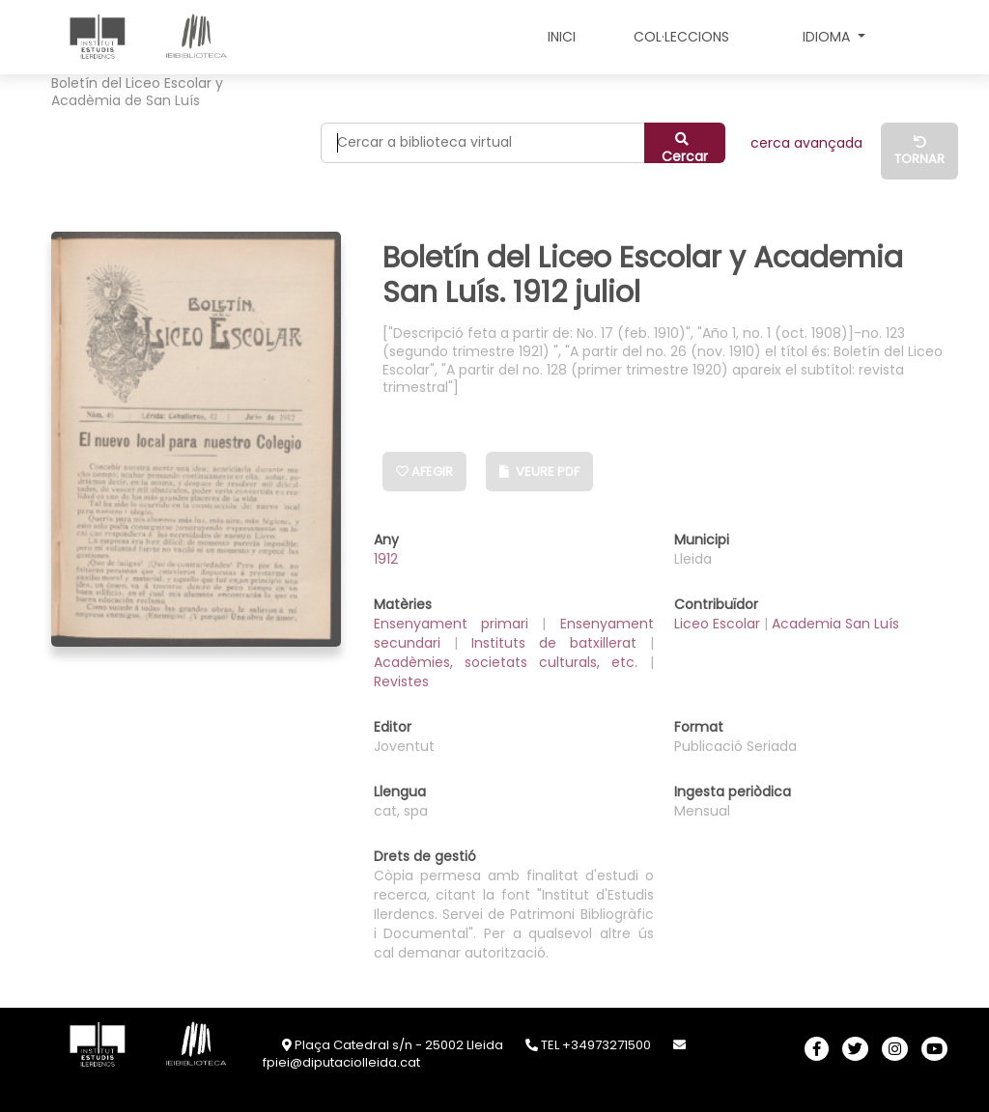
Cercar (685, 147)
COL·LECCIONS (681, 36)
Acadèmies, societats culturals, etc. (512, 662)
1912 (386, 559)
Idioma (828, 36)
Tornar (919, 152)
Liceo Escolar (719, 623)
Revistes (401, 681)
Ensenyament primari (458, 623)
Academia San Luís (835, 623)
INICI (562, 36)
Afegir (424, 471)
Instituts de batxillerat (560, 643)
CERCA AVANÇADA (806, 143)
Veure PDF (539, 471)
